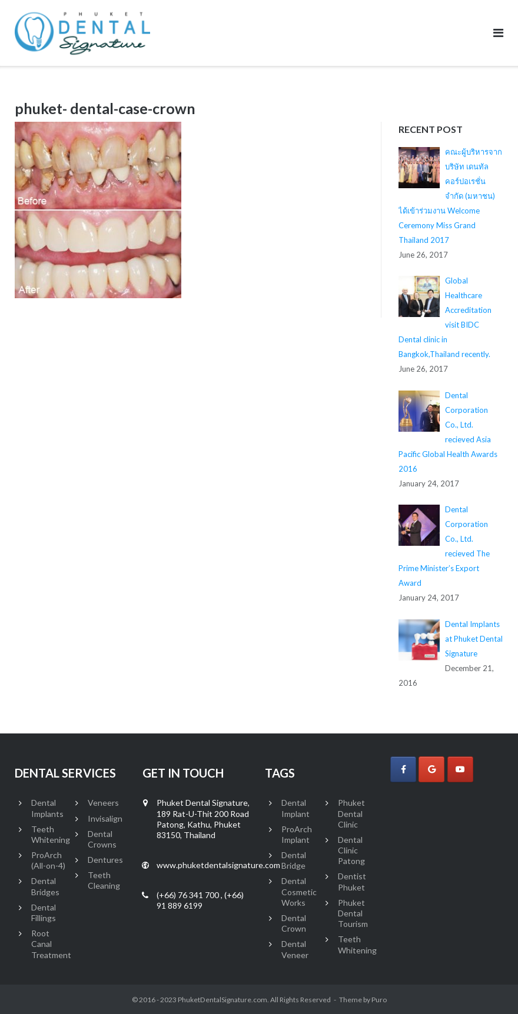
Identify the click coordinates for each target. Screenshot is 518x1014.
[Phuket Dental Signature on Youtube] (460, 769)
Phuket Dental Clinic (351, 813)
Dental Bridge (293, 860)
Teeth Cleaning (104, 880)
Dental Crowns (102, 839)
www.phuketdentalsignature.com (218, 865)
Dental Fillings (43, 912)
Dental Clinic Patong (351, 850)
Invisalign (105, 818)
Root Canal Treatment (51, 943)
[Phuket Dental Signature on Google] (431, 769)
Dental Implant (295, 808)
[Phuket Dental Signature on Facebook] (403, 769)
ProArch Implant (296, 834)
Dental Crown (293, 923)
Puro (379, 999)
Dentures (105, 860)
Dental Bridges (45, 886)
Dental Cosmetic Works (299, 891)
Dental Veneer (294, 949)
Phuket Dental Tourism (353, 913)
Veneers (103, 803)
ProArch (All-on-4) (48, 860)
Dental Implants (47, 808)
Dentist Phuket (352, 881)
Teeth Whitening (50, 834)
